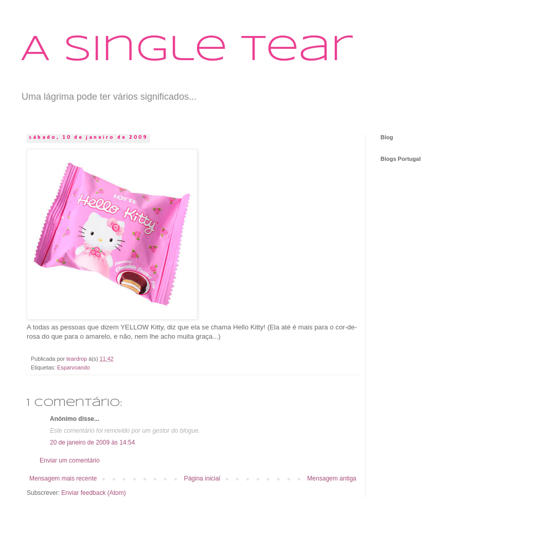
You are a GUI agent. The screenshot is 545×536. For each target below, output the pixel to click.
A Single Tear (187, 50)
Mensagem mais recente (63, 478)
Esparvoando (73, 367)
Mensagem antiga (331, 478)
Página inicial (202, 478)
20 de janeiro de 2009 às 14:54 (92, 442)
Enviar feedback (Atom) (93, 492)
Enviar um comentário (70, 460)
